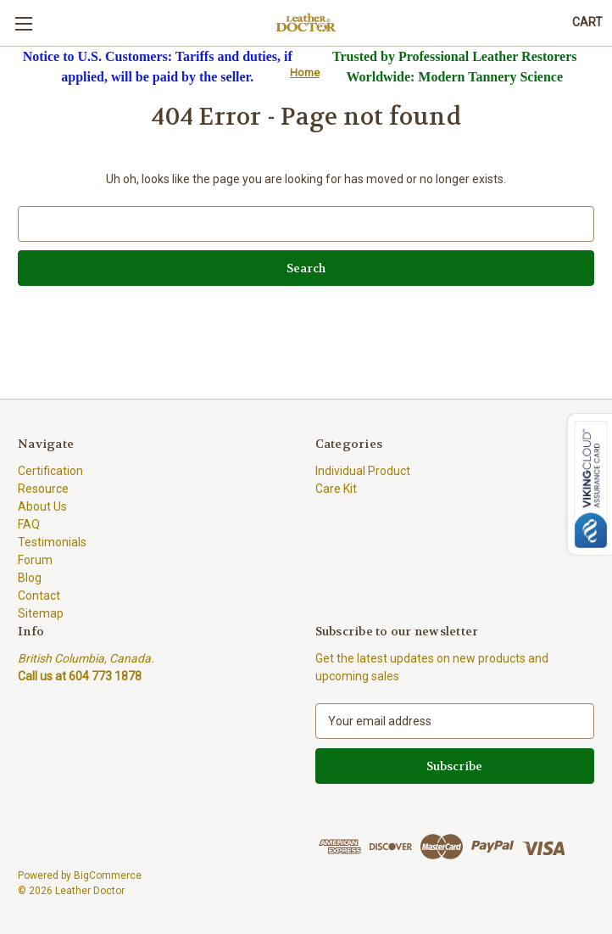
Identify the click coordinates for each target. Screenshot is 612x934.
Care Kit (336, 488)
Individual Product (362, 471)
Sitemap (41, 613)
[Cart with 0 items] (587, 22)
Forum (35, 560)
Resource (43, 488)
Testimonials (52, 542)
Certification (50, 471)
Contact (39, 595)
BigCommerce (108, 875)
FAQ (29, 524)
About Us (42, 506)
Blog (30, 577)
